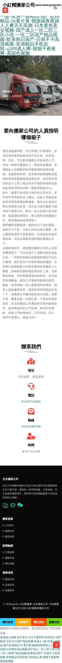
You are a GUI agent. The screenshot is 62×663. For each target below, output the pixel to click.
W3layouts (12, 604)
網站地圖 (8, 563)
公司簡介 (8, 525)
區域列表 (8, 584)
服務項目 (8, 530)
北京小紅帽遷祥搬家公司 (35, 608)
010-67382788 (31, 426)
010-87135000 (31, 401)
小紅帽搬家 (25, 604)
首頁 (4, 96)
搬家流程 (8, 579)
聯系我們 (8, 536)
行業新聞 (8, 552)
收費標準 (8, 590)
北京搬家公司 (40, 604)
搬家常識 (8, 557)
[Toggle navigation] (5, 10)
